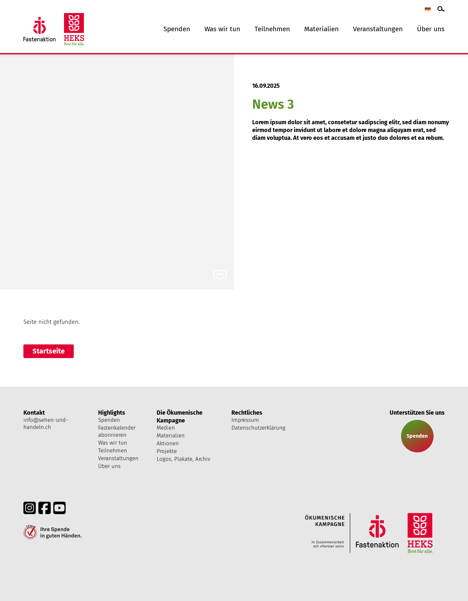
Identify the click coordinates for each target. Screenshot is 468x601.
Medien (166, 427)
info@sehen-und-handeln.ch (45, 424)
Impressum (245, 420)
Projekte (167, 451)
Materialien (321, 29)
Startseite (48, 351)
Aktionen (168, 443)
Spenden (176, 29)
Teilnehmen (272, 29)
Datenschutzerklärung (258, 427)
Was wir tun (222, 29)
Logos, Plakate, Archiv (183, 459)
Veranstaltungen (378, 29)
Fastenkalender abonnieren (117, 431)
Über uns (431, 29)
